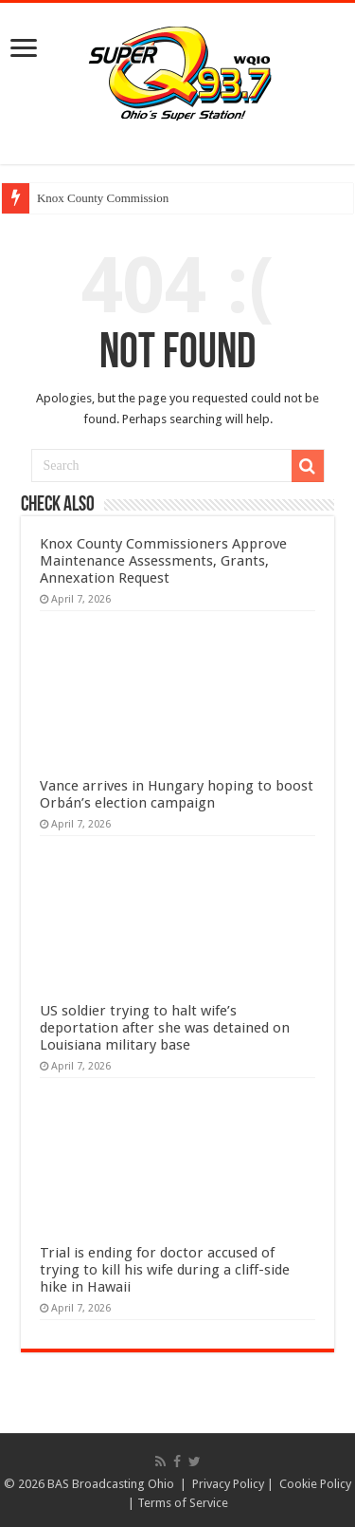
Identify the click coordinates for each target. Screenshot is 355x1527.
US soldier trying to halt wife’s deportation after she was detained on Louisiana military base (165, 1027)
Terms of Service (182, 1503)
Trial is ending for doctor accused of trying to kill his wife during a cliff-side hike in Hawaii (165, 1269)
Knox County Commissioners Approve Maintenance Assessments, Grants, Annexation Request (163, 561)
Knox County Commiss (95, 198)
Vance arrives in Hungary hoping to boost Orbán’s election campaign (176, 794)
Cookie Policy (315, 1484)
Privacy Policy (228, 1484)
